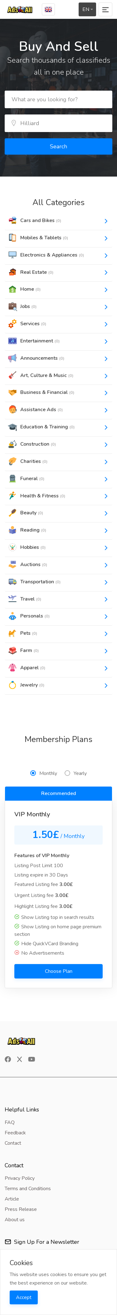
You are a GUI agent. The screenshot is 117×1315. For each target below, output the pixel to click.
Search (58, 146)
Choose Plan (58, 971)
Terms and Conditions (28, 1188)
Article (12, 1199)
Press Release (21, 1209)
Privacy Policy (20, 1178)
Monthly (43, 773)
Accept (24, 1297)
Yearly (76, 773)
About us (15, 1219)
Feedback (15, 1132)
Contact (13, 1143)
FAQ (10, 1122)
